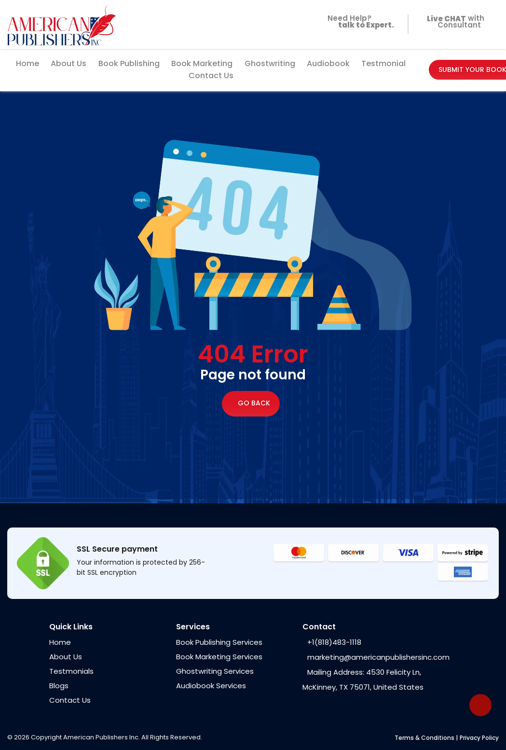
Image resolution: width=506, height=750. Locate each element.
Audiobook (328, 63)
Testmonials (71, 671)
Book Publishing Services (219, 642)
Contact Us (211, 75)
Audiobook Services (211, 686)
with (453, 19)
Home (27, 63)
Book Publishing (129, 63)
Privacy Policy (479, 738)
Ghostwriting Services (215, 671)
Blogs (58, 686)
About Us (68, 63)
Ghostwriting (270, 63)
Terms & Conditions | (426, 738)
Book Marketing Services (219, 657)
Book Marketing (201, 63)
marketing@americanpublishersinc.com (378, 657)
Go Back (251, 403)
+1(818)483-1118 (334, 642)
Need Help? (359, 25)
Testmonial (383, 63)
